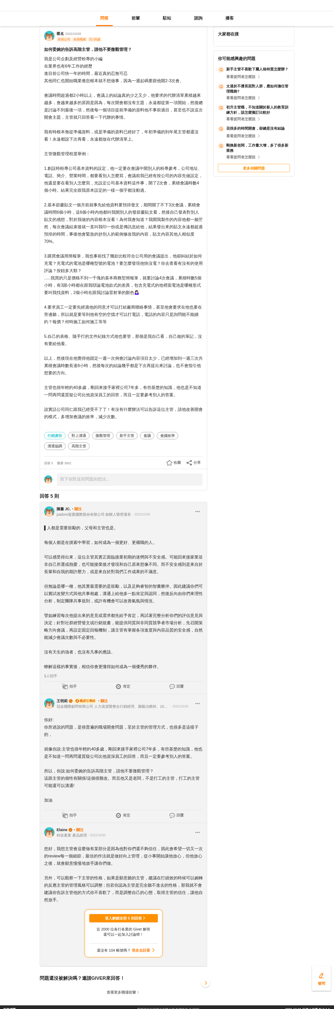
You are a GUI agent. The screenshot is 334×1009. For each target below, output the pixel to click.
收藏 (177, 462)
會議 (147, 436)
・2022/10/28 (140, 514)
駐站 (167, 18)
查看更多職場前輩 (121, 992)
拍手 (73, 686)
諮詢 (198, 18)
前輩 (136, 18)
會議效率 (167, 436)
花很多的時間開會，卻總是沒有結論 (255, 128)
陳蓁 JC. (64, 509)
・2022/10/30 (96, 835)
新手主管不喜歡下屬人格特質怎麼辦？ (257, 69)
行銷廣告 (54, 436)
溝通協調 (54, 446)
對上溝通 (78, 436)
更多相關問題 (254, 168)
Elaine (62, 830)
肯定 (126, 686)
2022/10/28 (73, 34)
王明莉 (62, 701)
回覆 (180, 686)
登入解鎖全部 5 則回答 (123, 918)
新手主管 (127, 436)
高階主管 (78, 446)
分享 (197, 462)
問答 (104, 18)
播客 (229, 18)
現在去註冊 (141, 950)
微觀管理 (103, 436)
